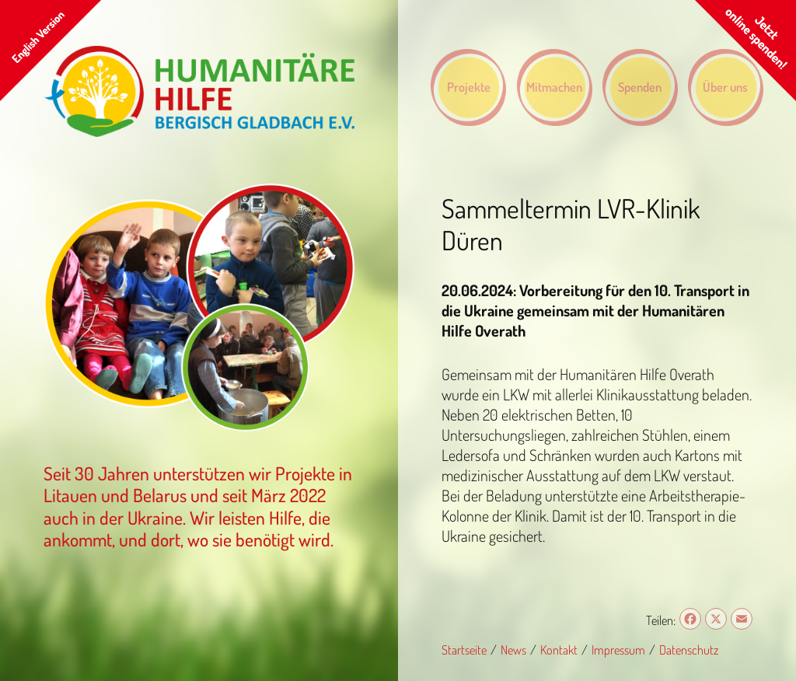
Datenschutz (688, 649)
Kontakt (559, 649)
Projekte (469, 87)
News (513, 649)
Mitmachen (554, 87)
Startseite (464, 649)
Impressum (618, 649)
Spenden (640, 87)
